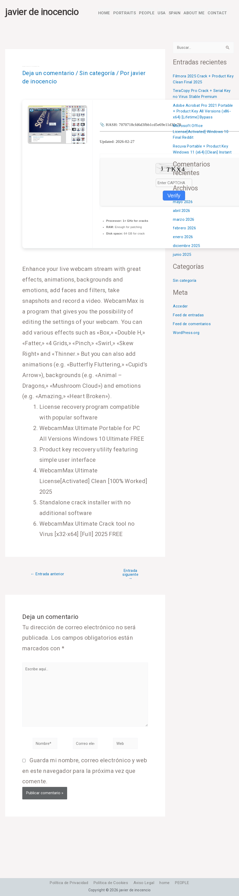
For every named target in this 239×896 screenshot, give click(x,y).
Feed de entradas (188, 315)
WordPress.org (186, 333)
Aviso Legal (143, 883)
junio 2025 (182, 255)
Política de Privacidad (66, 883)
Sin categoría (97, 74)
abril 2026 (181, 211)
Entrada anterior (47, 575)
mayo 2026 (183, 202)
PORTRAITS (126, 13)
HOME (106, 13)
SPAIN (176, 13)
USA (163, 13)
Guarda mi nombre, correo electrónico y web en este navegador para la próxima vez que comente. (84, 772)
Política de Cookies (109, 883)
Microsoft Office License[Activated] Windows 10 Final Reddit (200, 132)
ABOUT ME (195, 13)
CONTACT (217, 13)
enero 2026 (183, 237)
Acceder (180, 307)
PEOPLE (148, 13)
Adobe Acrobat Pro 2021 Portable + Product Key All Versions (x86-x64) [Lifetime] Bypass (203, 112)
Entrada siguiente (130, 575)
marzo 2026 (183, 220)
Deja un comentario (48, 74)
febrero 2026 (184, 228)
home (166, 883)
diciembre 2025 (186, 246)
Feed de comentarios (192, 324)
